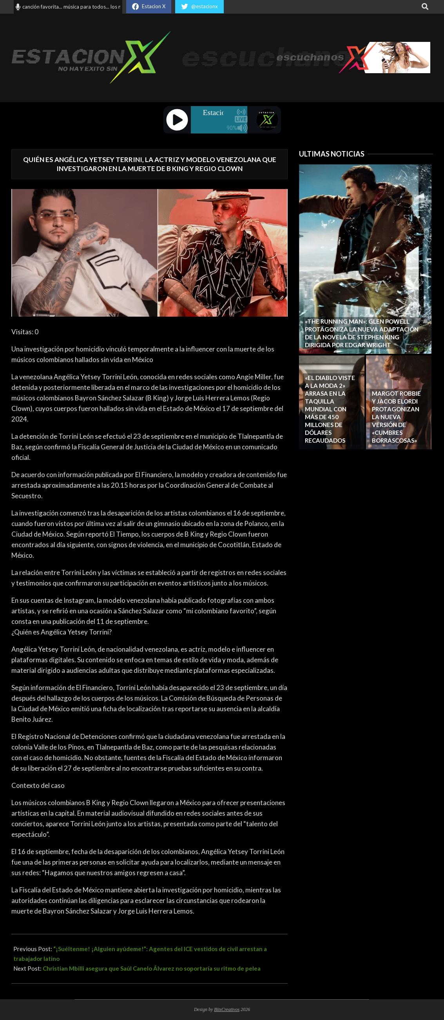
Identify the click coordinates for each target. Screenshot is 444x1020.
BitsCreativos (226, 1009)
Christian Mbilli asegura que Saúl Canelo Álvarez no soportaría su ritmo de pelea (152, 968)
